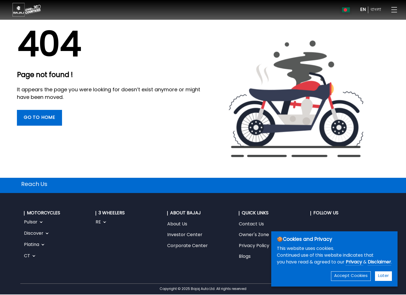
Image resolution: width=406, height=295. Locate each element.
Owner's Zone (254, 235)
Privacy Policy (254, 246)
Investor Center (184, 235)
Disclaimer (379, 262)
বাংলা (375, 10)
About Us (177, 224)
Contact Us (251, 224)
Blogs (245, 256)
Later (383, 276)
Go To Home (39, 118)
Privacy (354, 262)
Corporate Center (187, 246)
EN (363, 10)
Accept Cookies (351, 276)
